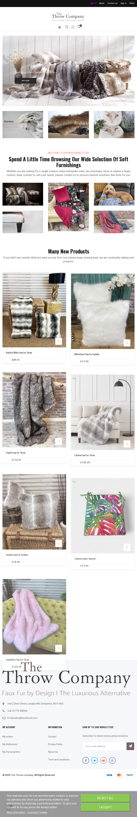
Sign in (124, 3)
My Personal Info (11, 752)
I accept (105, 807)
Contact (52, 736)
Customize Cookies (37, 812)
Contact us (112, 3)
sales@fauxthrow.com (25, 718)
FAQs (132, 3)
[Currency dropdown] (92, 3)
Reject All (105, 798)
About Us (53, 752)
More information (16, 812)
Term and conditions (59, 759)
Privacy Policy (55, 744)
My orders (7, 736)
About (101, 3)
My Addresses (9, 744)
